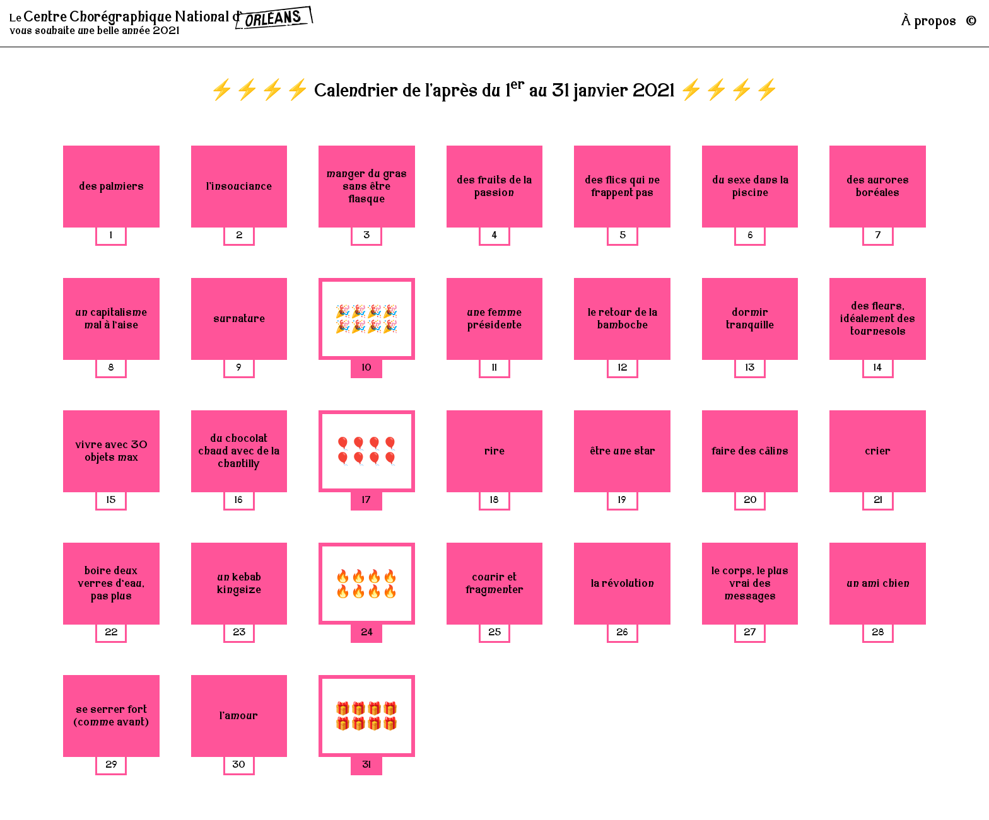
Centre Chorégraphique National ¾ (169, 17)
